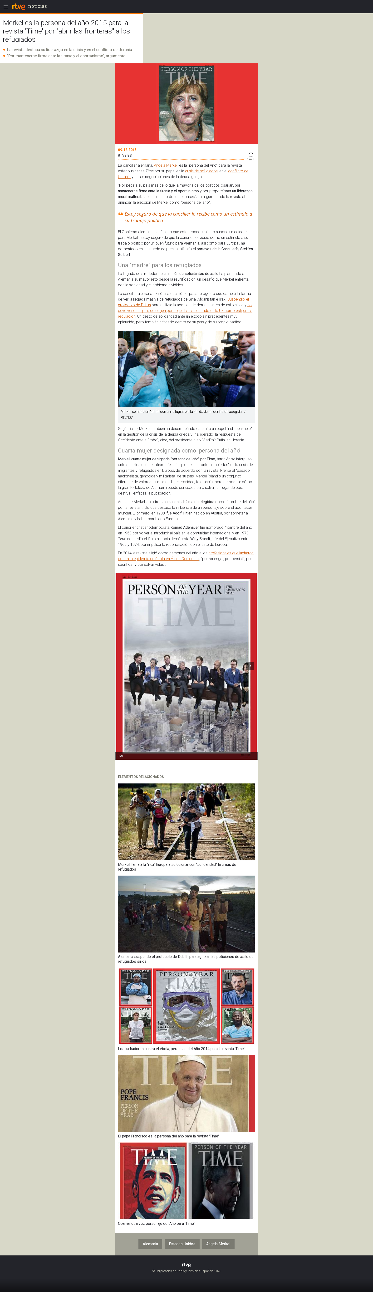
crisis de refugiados (201, 171)
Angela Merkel (165, 165)
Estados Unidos (182, 1244)
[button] (250, 666)
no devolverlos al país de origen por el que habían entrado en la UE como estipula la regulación (185, 311)
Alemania (150, 1244)
